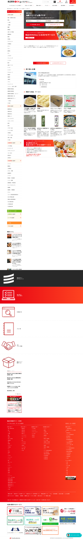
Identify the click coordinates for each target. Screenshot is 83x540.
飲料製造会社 (68, 432)
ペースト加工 (10, 130)
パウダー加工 (10, 128)
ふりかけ (9, 55)
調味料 (9, 51)
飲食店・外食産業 (11, 178)
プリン (9, 81)
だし (8, 53)
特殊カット (10, 116)
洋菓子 (9, 79)
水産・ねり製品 (11, 32)
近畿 (67, 473)
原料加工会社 (68, 437)
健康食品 (9, 34)
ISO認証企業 (10, 206)
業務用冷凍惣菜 (11, 91)
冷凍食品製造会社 (69, 442)
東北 (67, 468)
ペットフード (10, 84)
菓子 (8, 62)
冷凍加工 (9, 132)
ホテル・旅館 (10, 170)
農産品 (9, 29)
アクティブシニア (11, 150)
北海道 (67, 467)
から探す (10, 14)
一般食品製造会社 (44, 86)
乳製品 (9, 39)
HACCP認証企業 (11, 197)
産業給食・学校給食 (12, 182)
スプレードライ (11, 121)
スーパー (9, 163)
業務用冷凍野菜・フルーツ (13, 93)
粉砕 (8, 123)
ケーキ (9, 67)
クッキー (9, 69)
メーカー (9, 175)
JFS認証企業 (10, 204)
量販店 (9, 166)
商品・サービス (19, 8)
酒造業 (9, 187)
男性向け (9, 155)
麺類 (8, 27)
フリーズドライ (11, 118)
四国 (67, 463)
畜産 (8, 36)
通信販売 (9, 173)
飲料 (8, 20)
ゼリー (9, 46)
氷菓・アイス (10, 65)
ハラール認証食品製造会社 (13, 194)
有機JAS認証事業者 (11, 199)
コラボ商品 (10, 146)
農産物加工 (10, 109)
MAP (50, 82)
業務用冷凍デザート (12, 98)
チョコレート (10, 72)
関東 (67, 470)
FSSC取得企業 (10, 201)
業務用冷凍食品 (11, 88)
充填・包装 (10, 137)
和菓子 (9, 74)
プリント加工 (10, 135)
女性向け (9, 157)
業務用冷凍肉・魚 (11, 96)
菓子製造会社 (68, 436)
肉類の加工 (10, 111)
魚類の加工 (10, 113)
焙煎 (8, 125)
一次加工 (9, 100)
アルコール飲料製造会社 (70, 434)
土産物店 (9, 168)
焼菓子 (9, 77)
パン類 (9, 22)
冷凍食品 (9, 43)
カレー (9, 48)
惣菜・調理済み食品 (12, 17)
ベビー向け (10, 153)
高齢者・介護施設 (11, 189)
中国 (67, 462)
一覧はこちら (18, 325)
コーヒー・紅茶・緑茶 (12, 86)
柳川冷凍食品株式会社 (43, 73)
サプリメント (10, 41)
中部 (67, 472)
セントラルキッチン (12, 185)
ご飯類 (9, 24)
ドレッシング (10, 58)
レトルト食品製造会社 (69, 441)
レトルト (9, 60)
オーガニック (10, 148)
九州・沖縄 (68, 465)
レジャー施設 (10, 180)
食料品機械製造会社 (69, 439)
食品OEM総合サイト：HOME (11, 8)
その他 (9, 103)
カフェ (9, 192)
